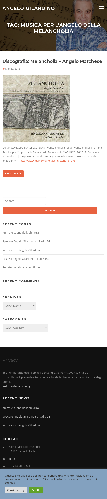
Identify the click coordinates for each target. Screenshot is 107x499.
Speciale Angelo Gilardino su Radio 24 (26, 241)
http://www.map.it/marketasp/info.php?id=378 (48, 160)
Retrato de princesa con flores (21, 267)
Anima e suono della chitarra (21, 232)
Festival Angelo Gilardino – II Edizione (26, 259)
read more (13, 173)
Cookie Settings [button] (16, 490)
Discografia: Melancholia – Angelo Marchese (52, 61)
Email (12, 458)
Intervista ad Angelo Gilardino (21, 250)
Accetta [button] (36, 490)
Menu (101, 8)
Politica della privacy (16, 386)
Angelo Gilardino (29, 8)
